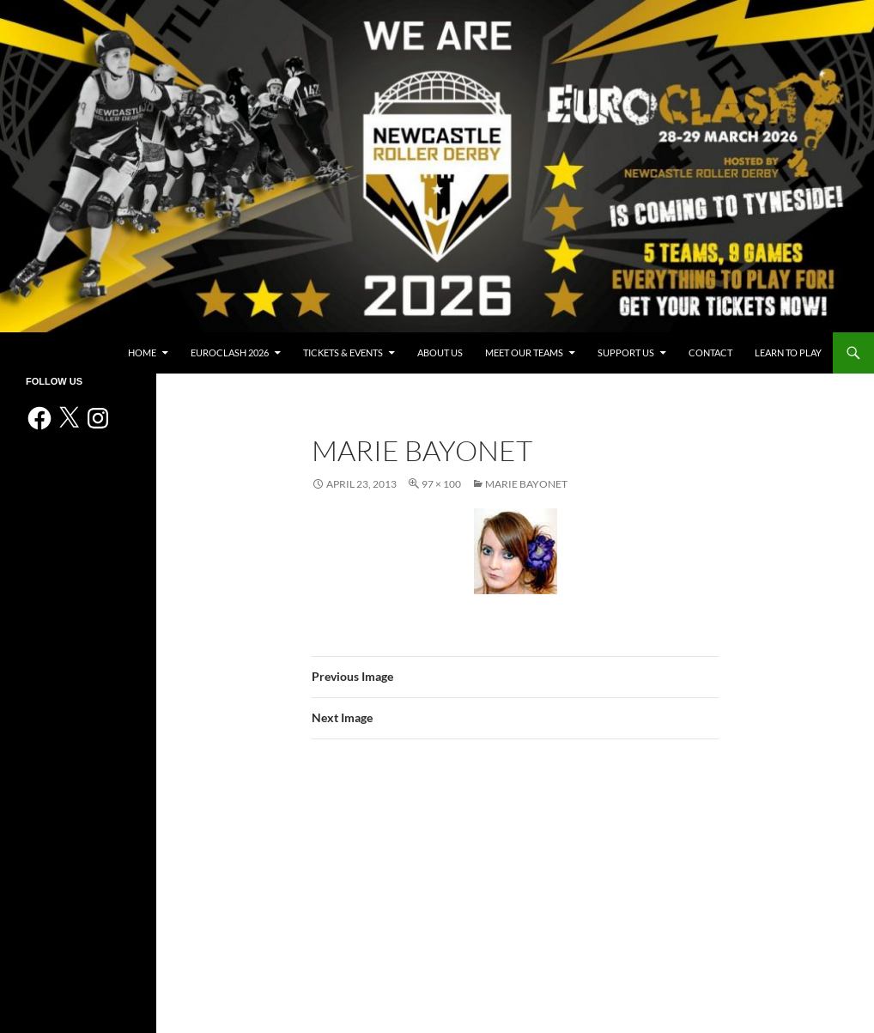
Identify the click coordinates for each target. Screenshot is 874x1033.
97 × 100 (441, 483)
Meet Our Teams (524, 352)
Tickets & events (343, 352)
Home (142, 352)
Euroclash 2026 (230, 352)
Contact (710, 352)
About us (440, 352)
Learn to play (788, 352)
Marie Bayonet (526, 483)
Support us (626, 352)
